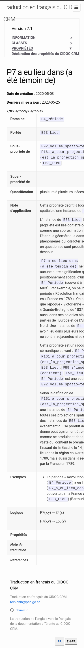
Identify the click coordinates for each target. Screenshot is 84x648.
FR (60, 641)
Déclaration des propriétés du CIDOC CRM (45, 54)
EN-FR (71, 641)
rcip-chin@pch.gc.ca (25, 602)
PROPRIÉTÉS (22, 48)
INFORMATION (24, 38)
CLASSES (19, 43)
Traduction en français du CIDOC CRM (41, 13)
